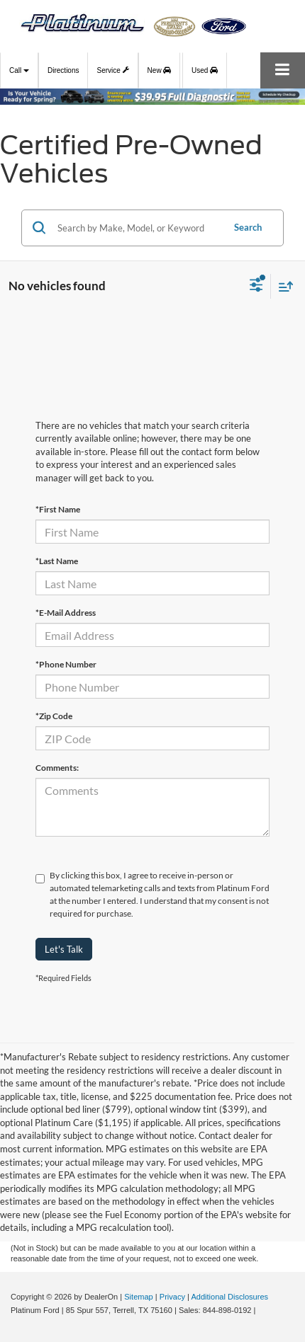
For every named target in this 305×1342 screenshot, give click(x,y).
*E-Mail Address (65, 612)
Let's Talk (64, 949)
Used (205, 70)
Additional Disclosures (229, 1296)
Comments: (57, 767)
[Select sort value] (282, 286)
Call (19, 70)
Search (248, 227)
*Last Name (56, 561)
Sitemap (138, 1296)
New (160, 70)
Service (112, 68)
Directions (63, 70)
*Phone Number (65, 664)
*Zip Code (53, 716)
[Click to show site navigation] (282, 70)
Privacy (172, 1296)
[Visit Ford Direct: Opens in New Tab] (262, 1310)
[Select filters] (256, 287)
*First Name (57, 509)
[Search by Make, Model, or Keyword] (138, 228)
